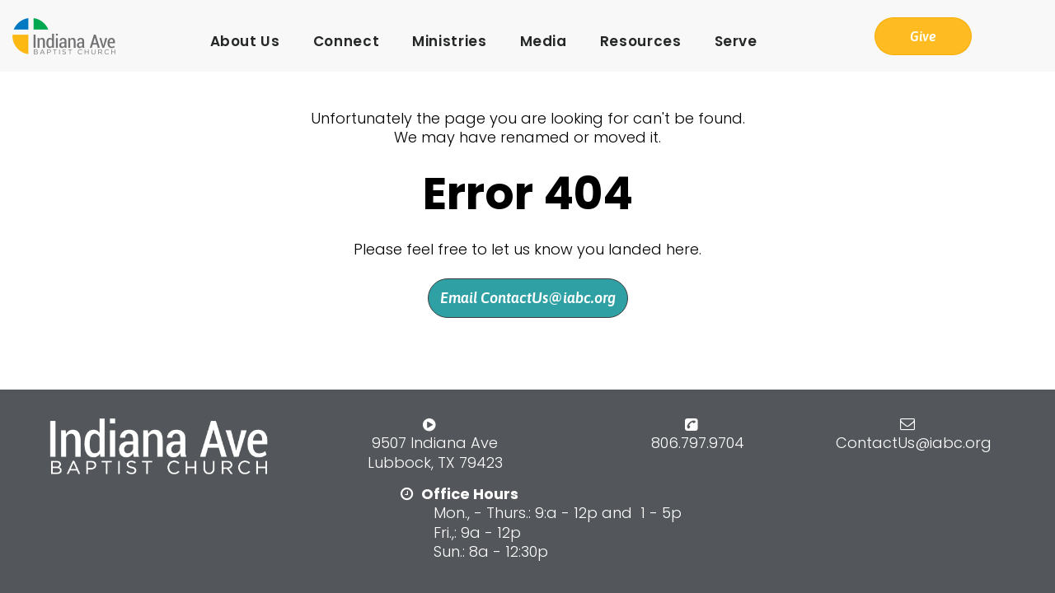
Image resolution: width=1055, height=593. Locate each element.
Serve (736, 41)
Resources (641, 41)
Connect (346, 41)
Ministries (449, 41)
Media (543, 41)
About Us (245, 41)
